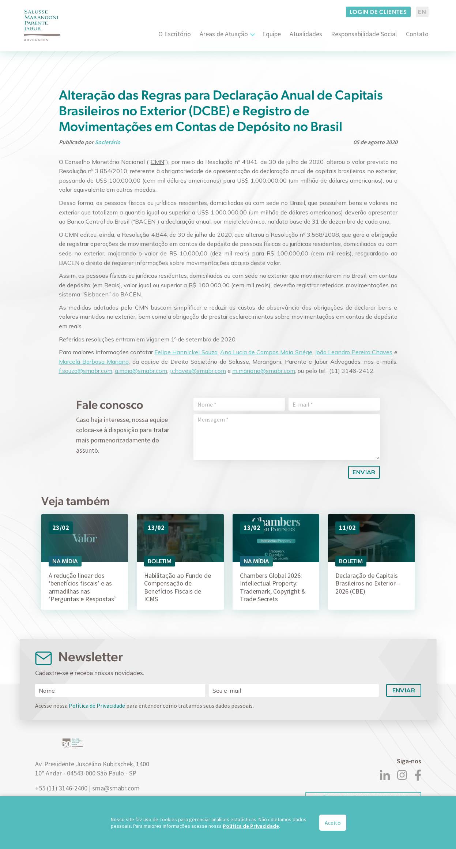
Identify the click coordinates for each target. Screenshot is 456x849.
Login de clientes (378, 11)
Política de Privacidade (97, 705)
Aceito (333, 822)
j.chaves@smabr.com (198, 370)
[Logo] (42, 25)
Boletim (160, 561)
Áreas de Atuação (224, 34)
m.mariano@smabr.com (263, 370)
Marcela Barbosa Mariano (94, 361)
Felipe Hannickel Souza (185, 352)
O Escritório (174, 34)
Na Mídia (65, 561)
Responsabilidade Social (364, 34)
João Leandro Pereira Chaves (354, 352)
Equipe (271, 34)
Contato (417, 34)
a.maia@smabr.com (141, 370)
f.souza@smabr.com (85, 370)
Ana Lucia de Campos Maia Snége (266, 352)
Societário (107, 142)
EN (422, 11)
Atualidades (306, 34)
